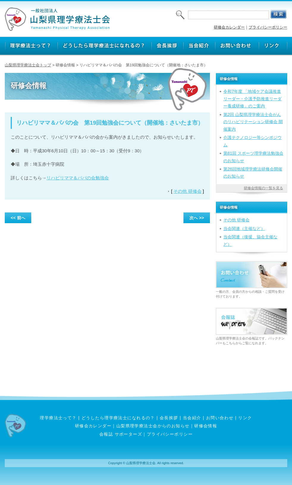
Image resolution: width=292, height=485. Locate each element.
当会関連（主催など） (244, 228)
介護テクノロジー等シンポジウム (252, 141)
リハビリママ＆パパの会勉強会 (77, 177)
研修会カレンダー (229, 27)
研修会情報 (205, 425)
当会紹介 (192, 417)
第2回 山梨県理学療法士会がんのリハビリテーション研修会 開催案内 (253, 122)
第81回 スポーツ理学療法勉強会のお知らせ (253, 157)
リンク (245, 417)
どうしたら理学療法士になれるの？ (118, 417)
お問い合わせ (220, 417)
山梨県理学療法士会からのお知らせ (153, 425)
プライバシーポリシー (268, 27)
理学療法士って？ (58, 417)
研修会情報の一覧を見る (263, 188)
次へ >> (196, 217)
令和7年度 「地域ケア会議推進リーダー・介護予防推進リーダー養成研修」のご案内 (252, 98)
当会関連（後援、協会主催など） (250, 240)
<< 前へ (18, 217)
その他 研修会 (187, 191)
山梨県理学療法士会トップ (28, 65)
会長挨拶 (169, 417)
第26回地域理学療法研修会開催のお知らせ (252, 173)
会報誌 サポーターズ (120, 434)
